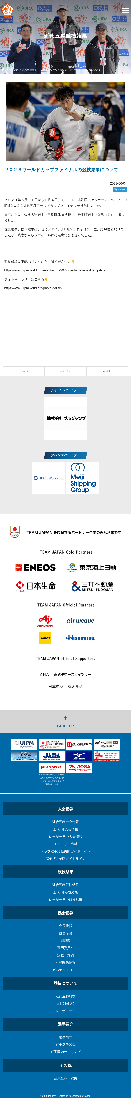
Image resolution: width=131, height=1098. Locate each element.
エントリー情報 (65, 844)
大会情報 (65, 809)
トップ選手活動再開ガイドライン (66, 851)
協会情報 (65, 913)
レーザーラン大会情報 (65, 837)
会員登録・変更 (65, 1078)
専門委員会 (65, 948)
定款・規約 (65, 955)
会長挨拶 (65, 926)
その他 (65, 1065)
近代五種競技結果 (65, 885)
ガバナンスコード (65, 970)
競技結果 (65, 872)
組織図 (66, 940)
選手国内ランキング (66, 1052)
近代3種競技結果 (65, 892)
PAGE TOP (65, 721)
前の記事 (25, 371)
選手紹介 (65, 1024)
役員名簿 (65, 933)
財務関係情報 (66, 962)
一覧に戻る (65, 371)
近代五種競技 (66, 996)
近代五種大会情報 (65, 822)
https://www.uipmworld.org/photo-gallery (33, 288)
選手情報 (65, 1037)
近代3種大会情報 (65, 829)
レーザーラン (66, 1011)
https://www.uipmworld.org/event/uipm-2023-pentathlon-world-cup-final (55, 270)
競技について (66, 983)
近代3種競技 (65, 1003)
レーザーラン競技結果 (65, 900)
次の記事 (106, 371)
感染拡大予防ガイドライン (66, 859)
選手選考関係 (66, 1044)
